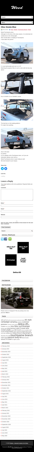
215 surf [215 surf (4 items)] (8, 322)
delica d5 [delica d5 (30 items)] (23, 326)
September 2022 (6, 359)
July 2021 (4, 398)
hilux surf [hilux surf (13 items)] (18, 328)
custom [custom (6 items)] (19, 324)
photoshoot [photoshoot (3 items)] (19, 333)
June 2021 (5, 401)
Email (3, 211)
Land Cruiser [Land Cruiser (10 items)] (20, 330)
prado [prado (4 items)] (23, 333)
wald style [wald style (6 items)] (4, 340)
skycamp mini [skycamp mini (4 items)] (4, 338)
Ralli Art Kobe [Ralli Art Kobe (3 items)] (28, 333)
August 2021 (5, 396)
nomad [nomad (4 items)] (2, 333)
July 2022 (4, 365)
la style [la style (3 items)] (12, 332)
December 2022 (6, 353)
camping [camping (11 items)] (13, 324)
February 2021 (6, 412)
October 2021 (5, 390)
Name (3, 205)
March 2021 (5, 410)
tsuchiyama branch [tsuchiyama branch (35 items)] (22, 337)
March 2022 (5, 376)
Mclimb (15, 29)
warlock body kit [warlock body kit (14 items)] (14, 339)
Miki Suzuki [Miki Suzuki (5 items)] (17, 332)
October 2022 (5, 356)
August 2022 (5, 362)
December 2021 (6, 384)
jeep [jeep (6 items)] (8, 330)
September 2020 (6, 426)
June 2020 (5, 435)
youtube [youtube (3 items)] (18, 341)
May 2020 (4, 438)
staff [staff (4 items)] (9, 338)
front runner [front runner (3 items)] (7, 328)
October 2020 (5, 424)
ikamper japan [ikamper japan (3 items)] (4, 330)
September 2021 (6, 393)
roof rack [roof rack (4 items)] (3, 335)
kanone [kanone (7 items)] (12, 330)
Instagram (6, 287)
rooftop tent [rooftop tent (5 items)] (9, 335)
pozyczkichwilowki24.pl (17, 450)
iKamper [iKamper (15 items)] (26, 328)
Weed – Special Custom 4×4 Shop (19, 445)
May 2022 (4, 370)
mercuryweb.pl (23, 449)
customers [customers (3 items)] (9, 326)
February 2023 (6, 348)
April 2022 (4, 373)
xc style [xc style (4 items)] (14, 341)
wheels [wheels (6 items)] (3, 341)
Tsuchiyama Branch (22, 29)
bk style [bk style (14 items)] (28, 322)
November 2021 (6, 387)
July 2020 (4, 432)
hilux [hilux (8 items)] (12, 328)
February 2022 (6, 379)
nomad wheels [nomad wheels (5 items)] (9, 333)
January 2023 (5, 351)
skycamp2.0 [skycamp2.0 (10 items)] (27, 335)
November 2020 (6, 421)
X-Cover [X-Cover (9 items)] (9, 341)
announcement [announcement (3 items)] (13, 322)
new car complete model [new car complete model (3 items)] (26, 332)
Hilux (12, 29)
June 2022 (5, 367)
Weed (29, 29)
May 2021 (4, 404)
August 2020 (5, 429)
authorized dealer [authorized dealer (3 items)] (20, 322)
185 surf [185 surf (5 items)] (3, 322)
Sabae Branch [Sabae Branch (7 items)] (17, 335)
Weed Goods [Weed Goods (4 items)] (25, 340)
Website (3, 216)
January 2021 (5, 415)
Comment (3, 187)
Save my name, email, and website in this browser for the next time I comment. (17, 225)
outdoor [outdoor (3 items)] (15, 333)
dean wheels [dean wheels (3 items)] (15, 326)
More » (8, 314)
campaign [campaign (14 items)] (5, 324)
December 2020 (6, 418)
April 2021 (4, 407)
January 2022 (5, 381)
